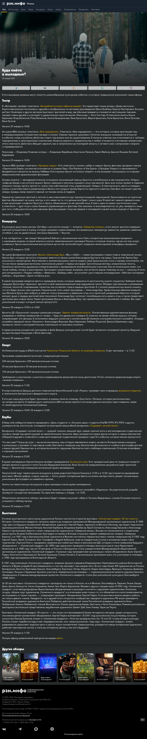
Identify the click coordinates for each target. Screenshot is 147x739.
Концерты (40, 9)
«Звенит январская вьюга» (76, 312)
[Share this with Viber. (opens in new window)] (131, 88)
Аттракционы (70, 9)
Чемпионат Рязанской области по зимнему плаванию (76, 350)
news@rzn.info (35, 720)
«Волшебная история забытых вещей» (60, 106)
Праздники (84, 9)
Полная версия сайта (73, 734)
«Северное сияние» (93, 226)
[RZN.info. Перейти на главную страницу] (20, 3)
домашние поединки (130, 390)
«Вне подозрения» (49, 131)
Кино (23, 9)
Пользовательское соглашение (16, 715)
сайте (59, 638)
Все (4, 9)
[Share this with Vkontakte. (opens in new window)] (45, 88)
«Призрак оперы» (47, 165)
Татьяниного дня (79, 461)
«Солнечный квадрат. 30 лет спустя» (118, 518)
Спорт (50, 9)
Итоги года (13, 9)
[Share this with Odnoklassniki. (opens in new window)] (73, 88)
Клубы (58, 9)
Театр (30, 9)
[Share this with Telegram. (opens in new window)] (16, 88)
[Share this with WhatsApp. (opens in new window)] (102, 88)
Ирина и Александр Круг (51, 254)
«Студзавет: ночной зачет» (103, 425)
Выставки (95, 9)
